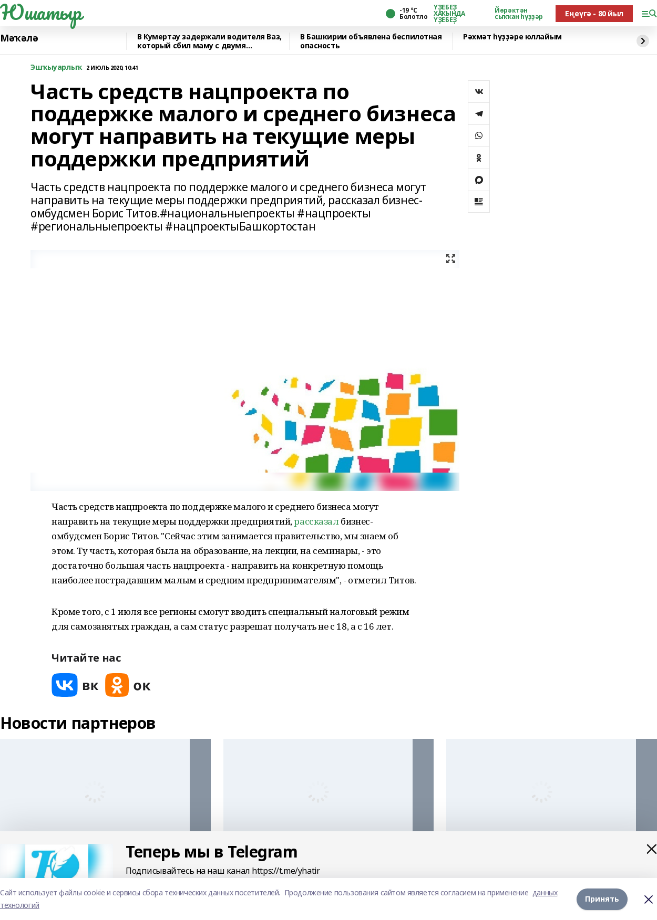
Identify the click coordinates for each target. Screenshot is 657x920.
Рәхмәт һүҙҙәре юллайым (512, 37)
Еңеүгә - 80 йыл (594, 13)
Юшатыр (40, 12)
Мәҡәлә (19, 38)
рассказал (316, 521)
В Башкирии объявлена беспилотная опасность (371, 41)
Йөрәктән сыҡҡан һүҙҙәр (519, 13)
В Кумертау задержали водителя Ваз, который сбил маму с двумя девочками (209, 41)
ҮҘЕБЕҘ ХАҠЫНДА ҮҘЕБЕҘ (449, 13)
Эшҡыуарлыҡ (56, 67)
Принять (602, 899)
